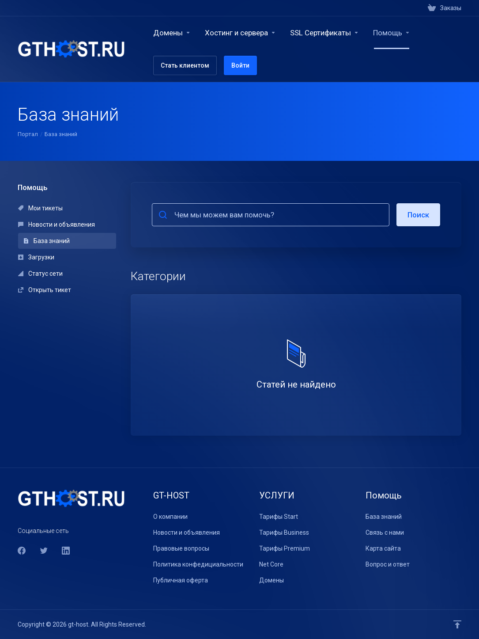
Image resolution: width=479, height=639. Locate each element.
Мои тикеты (40, 208)
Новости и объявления (56, 224)
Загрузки (36, 257)
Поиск (418, 214)
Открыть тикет (44, 289)
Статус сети (40, 273)
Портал (28, 134)
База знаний (46, 240)
